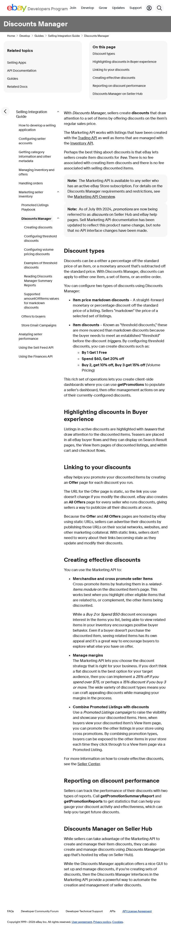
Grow (103, 8)
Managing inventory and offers (36, 172)
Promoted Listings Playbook (35, 207)
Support (136, 8)
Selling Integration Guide (64, 35)
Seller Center (88, 764)
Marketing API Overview (94, 196)
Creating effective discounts (114, 78)
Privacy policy (102, 922)
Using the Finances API (36, 356)
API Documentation (21, 71)
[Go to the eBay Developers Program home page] (37, 8)
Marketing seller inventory (31, 194)
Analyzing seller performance (30, 336)
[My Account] (149, 8)
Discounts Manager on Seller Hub (117, 94)
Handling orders (31, 183)
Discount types (104, 54)
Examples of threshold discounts (40, 265)
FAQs (10, 911)
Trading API (87, 138)
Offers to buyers (33, 316)
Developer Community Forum (40, 911)
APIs (112, 911)
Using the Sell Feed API (36, 348)
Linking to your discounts (111, 70)
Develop (87, 8)
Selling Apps (16, 63)
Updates (118, 8)
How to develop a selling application (37, 127)
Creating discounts (38, 227)
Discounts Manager (36, 218)
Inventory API (81, 143)
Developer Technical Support (84, 911)
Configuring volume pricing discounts (39, 252)
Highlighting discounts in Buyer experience (125, 62)
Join (73, 8)
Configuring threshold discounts (40, 238)
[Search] (159, 8)
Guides (39, 35)
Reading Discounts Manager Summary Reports (38, 280)
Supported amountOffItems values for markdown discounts (41, 301)
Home (11, 35)
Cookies (117, 922)
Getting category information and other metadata (35, 156)
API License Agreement (137, 911)
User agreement (82, 922)
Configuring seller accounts (32, 141)
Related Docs (17, 87)
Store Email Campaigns (38, 325)
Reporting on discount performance (119, 86)
